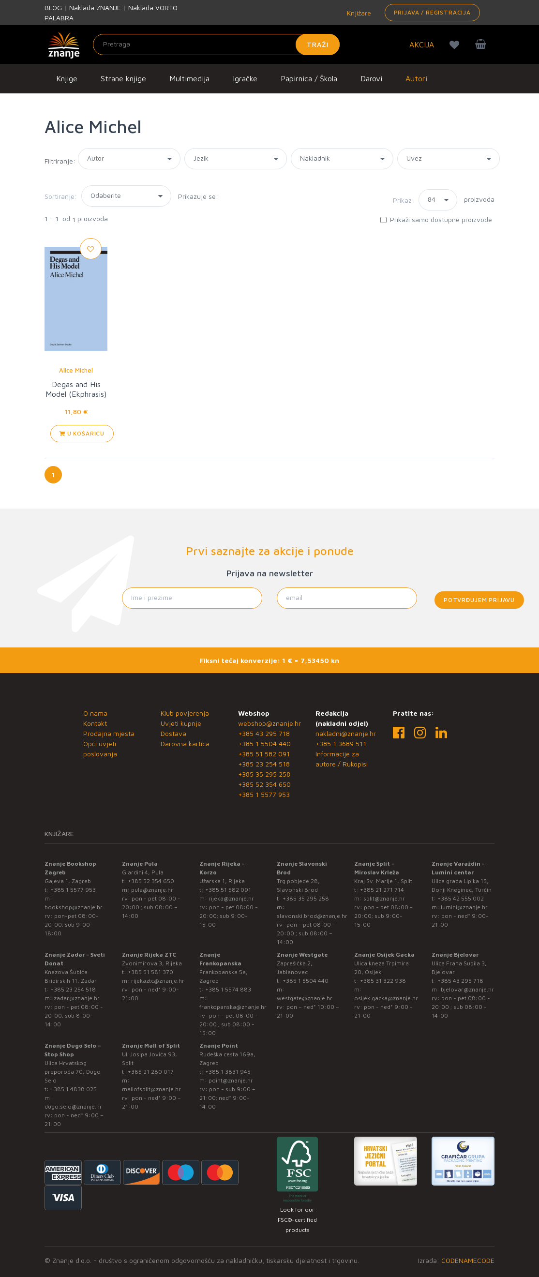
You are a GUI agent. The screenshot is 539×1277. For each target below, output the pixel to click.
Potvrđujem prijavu (479, 599)
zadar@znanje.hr (77, 998)
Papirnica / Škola (309, 78)
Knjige (66, 78)
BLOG (53, 7)
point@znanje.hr (231, 1080)
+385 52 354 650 (264, 784)
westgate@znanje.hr (304, 998)
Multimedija (189, 78)
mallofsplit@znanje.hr (151, 1089)
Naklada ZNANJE (95, 7)
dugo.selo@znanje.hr (73, 1106)
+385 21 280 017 (151, 1071)
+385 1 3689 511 (340, 743)
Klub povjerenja (185, 713)
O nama (95, 713)
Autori (416, 78)
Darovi (371, 78)
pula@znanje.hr (152, 889)
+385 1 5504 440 (264, 743)
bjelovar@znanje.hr (467, 989)
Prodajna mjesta (109, 733)
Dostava (173, 733)
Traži (318, 44)
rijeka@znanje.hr (231, 898)
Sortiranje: (61, 196)
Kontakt (95, 723)
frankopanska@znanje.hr (233, 1006)
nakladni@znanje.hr (345, 733)
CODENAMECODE (467, 1260)
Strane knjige (123, 78)
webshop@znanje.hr (269, 723)
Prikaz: (403, 200)
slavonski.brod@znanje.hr (312, 915)
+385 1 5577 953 (264, 794)
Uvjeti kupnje (181, 723)
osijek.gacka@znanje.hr (386, 998)
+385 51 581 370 (150, 972)
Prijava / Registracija (432, 12)
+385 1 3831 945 (228, 1071)
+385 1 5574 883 (228, 989)
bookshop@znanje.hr (74, 907)
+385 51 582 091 (264, 754)
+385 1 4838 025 (73, 1089)
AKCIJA (421, 44)
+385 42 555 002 (460, 898)
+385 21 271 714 (382, 889)
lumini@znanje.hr (464, 907)
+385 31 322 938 (383, 980)
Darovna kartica (185, 743)
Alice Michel (76, 370)
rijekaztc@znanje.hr (157, 980)
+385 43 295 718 (264, 733)
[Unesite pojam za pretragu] (216, 44)
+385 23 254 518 (264, 764)
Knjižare (358, 13)
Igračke (245, 78)
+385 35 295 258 (264, 774)
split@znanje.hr (384, 898)
